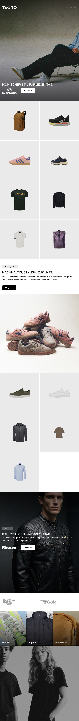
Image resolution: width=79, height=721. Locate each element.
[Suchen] (62, 8)
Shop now (28, 90)
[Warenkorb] (71, 8)
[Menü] (75, 8)
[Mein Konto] (67, 8)
